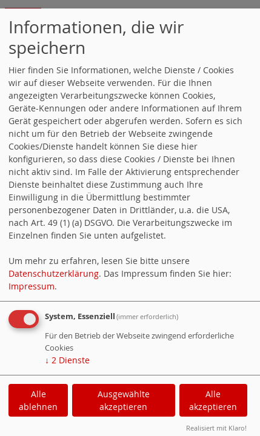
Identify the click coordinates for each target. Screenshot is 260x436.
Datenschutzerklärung (53, 273)
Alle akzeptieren (213, 400)
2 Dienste (67, 360)
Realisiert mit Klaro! (216, 427)
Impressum (31, 286)
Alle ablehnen (38, 400)
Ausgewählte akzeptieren (124, 400)
